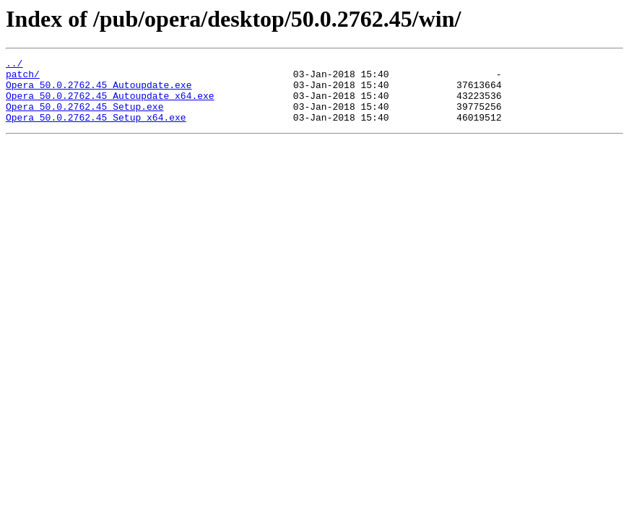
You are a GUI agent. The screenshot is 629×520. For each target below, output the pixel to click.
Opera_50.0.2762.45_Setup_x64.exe (96, 130)
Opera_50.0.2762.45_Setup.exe (84, 117)
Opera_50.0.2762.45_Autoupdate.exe (98, 91)
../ (14, 65)
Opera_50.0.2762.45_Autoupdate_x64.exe (110, 104)
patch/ (23, 78)
